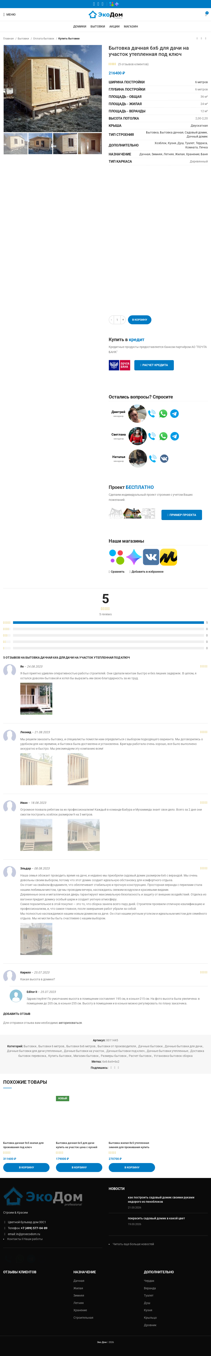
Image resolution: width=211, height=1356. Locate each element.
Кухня (172, 143)
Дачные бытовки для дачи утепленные (34, 1051)
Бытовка (152, 132)
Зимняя (157, 154)
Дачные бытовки (150, 1046)
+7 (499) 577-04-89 (34, 1228)
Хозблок (161, 143)
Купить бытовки (68, 38)
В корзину (139, 319)
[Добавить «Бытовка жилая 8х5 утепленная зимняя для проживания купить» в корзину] (132, 1167)
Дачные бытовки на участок (84, 1051)
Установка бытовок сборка (173, 1056)
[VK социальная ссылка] (98, 4)
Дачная (144, 154)
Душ (180, 143)
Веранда (150, 1288)
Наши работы (33, 1239)
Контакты (14, 1239)
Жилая (180, 154)
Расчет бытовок (140, 1056)
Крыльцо (150, 1317)
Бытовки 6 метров (51, 1046)
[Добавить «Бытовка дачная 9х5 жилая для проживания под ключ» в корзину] (26, 1167)
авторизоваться (70, 1022)
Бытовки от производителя (117, 1046)
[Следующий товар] (206, 38)
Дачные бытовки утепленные (167, 1051)
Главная (8, 38)
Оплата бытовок (44, 38)
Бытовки (24, 38)
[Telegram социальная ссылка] (102, 4)
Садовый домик (196, 132)
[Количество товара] (117, 319)
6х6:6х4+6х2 (110, 1061)
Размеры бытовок (114, 1056)
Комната (191, 147)
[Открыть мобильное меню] (9, 14)
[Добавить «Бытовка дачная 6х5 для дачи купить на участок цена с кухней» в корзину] (79, 1167)
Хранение (192, 154)
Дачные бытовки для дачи (183, 1046)
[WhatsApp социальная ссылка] (94, 4)
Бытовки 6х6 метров (80, 1046)
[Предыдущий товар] (197, 38)
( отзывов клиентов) (133, 64)
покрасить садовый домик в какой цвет (156, 1218)
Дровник (150, 1325)
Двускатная (199, 125)
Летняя (169, 154)
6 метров (201, 82)
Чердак (149, 1280)
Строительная (83, 1317)
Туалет (190, 143)
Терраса (201, 143)
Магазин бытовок (86, 1056)
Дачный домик (197, 136)
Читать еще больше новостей (133, 1244)
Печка (203, 147)
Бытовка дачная (171, 132)
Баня (204, 154)
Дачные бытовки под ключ (125, 1051)
